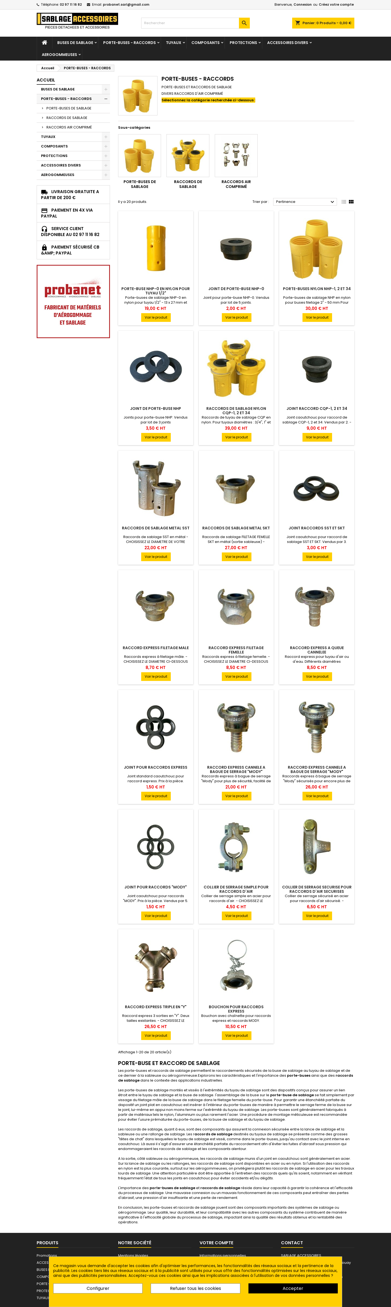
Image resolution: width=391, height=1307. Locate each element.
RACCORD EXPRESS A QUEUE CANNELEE (317, 650)
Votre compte (216, 1243)
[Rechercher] (195, 23)
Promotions (47, 1255)
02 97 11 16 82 (71, 4)
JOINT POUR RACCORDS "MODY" (155, 887)
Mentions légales (133, 1255)
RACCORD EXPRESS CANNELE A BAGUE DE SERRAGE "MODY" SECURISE (317, 772)
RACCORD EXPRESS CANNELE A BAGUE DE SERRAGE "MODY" (236, 769)
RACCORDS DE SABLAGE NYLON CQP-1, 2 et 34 (236, 411)
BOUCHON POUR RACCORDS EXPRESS (236, 1009)
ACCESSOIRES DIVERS (287, 42)
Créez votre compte (336, 4)
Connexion (303, 4)
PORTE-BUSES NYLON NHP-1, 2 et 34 (317, 288)
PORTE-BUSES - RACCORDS (129, 42)
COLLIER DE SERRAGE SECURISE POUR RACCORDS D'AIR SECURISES (317, 889)
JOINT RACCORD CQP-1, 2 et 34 (316, 408)
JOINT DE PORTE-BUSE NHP (155, 408)
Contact (292, 1243)
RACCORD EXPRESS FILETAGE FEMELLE (236, 650)
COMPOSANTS (205, 42)
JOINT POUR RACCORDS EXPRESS (155, 767)
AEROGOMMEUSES (59, 54)
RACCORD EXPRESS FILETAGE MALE (156, 648)
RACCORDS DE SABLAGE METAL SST (156, 528)
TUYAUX (173, 42)
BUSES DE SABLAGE (75, 42)
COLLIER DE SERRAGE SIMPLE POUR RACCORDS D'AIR (236, 889)
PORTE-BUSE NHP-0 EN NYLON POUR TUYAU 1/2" (155, 291)
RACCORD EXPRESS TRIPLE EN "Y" (156, 1007)
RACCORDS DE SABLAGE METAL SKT (236, 528)
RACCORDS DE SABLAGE (66, 117)
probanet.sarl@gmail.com (126, 4)
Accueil (46, 80)
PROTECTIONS (243, 42)
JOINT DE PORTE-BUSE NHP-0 (236, 288)
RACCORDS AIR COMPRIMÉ (69, 127)
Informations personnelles (223, 1255)
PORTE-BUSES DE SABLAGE (69, 108)
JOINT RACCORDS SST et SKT (317, 528)
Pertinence (306, 202)
